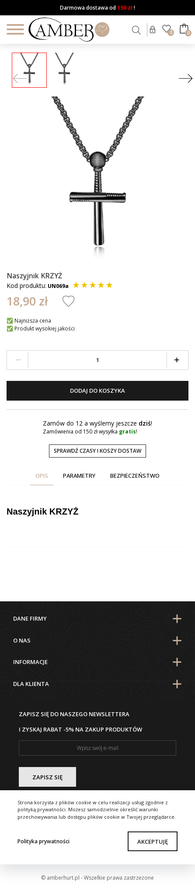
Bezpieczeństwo (135, 475)
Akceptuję (152, 841)
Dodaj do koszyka (97, 390)
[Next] (186, 79)
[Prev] (20, 79)
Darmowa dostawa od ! (97, 7)
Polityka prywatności (43, 841)
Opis (41, 475)
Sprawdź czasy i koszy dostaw (97, 451)
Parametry (79, 475)
